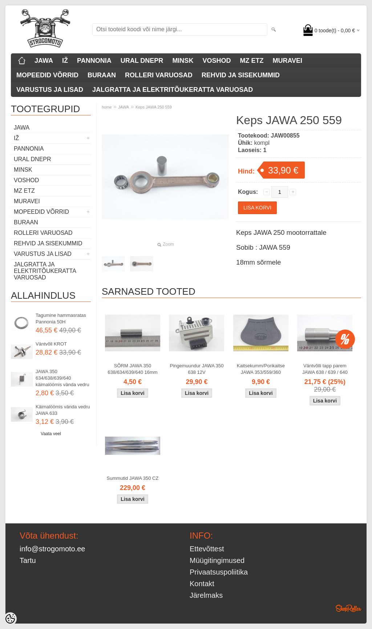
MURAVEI (287, 60)
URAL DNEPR (142, 60)
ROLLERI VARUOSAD (159, 75)
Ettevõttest (207, 549)
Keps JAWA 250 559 (154, 107)
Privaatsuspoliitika (219, 572)
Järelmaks (206, 595)
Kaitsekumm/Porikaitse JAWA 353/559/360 (261, 369)
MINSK (182, 60)
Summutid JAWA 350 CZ (133, 478)
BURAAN (102, 75)
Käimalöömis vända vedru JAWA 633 (63, 410)
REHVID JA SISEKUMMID (241, 75)
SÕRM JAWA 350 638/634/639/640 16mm (132, 369)
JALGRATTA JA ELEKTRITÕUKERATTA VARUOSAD (172, 89)
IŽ (65, 60)
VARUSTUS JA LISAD (49, 89)
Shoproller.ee (348, 608)
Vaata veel (51, 433)
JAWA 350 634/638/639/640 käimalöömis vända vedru (62, 378)
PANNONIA (94, 60)
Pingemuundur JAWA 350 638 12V (197, 369)
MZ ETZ (251, 60)
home (107, 107)
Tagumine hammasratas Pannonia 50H (61, 318)
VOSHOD (216, 60)
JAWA (44, 60)
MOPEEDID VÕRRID (47, 75)
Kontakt (202, 584)
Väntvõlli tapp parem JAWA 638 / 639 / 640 (325, 369)
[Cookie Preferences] (10, 618)
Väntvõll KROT (51, 344)
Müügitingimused (217, 560)
